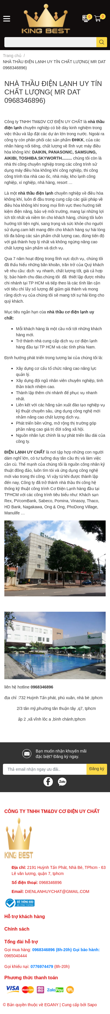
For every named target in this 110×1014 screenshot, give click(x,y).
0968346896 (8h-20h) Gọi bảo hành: (66, 949)
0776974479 (42, 966)
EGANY (51, 1004)
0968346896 (50, 882)
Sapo (92, 1004)
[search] (101, 42)
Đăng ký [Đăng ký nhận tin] (96, 768)
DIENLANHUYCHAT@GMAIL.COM (57, 891)
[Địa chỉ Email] (55, 769)
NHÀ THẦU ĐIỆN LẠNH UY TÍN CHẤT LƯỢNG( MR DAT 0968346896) (53, 91)
